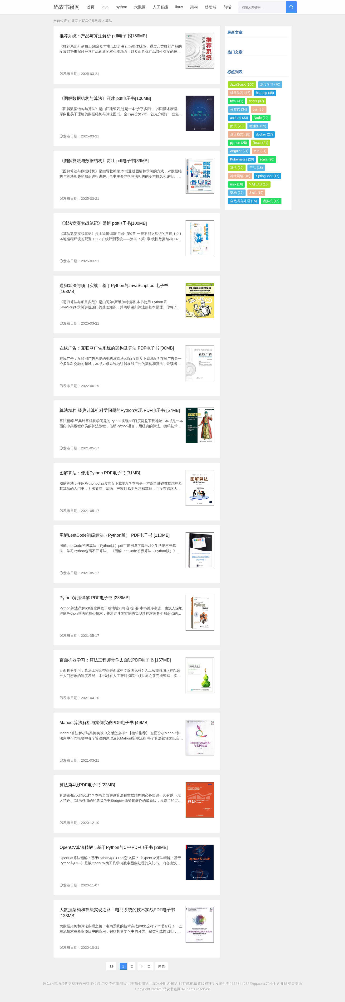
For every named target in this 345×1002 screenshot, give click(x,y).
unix (236, 184)
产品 (256, 168)
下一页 (145, 966)
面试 (237, 126)
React (260, 143)
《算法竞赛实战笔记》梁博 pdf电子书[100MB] (103, 223)
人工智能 (160, 7)
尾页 (161, 966)
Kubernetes (242, 159)
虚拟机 (271, 201)
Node (261, 118)
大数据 (140, 7)
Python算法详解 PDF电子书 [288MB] (94, 597)
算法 (237, 168)
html (236, 101)
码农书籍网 (67, 7)
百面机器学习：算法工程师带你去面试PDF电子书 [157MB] (115, 660)
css (259, 109)
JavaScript (242, 84)
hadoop (265, 93)
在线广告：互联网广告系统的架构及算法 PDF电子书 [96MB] (116, 348)
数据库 (244, 7)
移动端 (210, 7)
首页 (90, 7)
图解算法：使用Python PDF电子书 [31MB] (99, 473)
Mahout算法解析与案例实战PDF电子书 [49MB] (103, 722)
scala (267, 159)
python (121, 7)
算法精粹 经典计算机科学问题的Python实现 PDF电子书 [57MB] (119, 410)
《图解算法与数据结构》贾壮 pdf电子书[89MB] (104, 160)
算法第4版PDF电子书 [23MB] (87, 785)
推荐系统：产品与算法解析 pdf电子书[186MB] (103, 36)
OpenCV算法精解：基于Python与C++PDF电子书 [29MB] (113, 847)
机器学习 (240, 93)
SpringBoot (267, 176)
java (105, 7)
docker (264, 134)
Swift (256, 193)
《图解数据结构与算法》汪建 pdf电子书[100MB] (105, 98)
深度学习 (270, 84)
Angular (239, 151)
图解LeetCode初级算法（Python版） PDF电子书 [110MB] (114, 535)
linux (179, 7)
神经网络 (240, 176)
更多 (260, 7)
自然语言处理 (243, 201)
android (239, 118)
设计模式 (240, 134)
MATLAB (259, 184)
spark (256, 101)
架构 (194, 7)
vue (260, 151)
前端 (227, 7)
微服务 (257, 126)
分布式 (238, 109)
